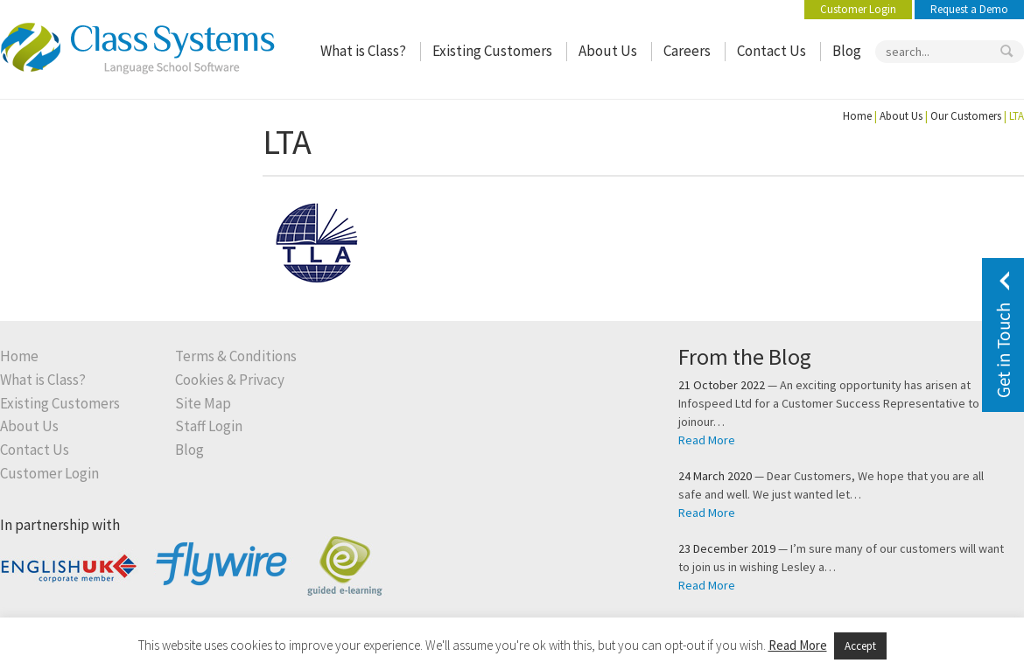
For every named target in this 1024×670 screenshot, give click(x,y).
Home (857, 115)
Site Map (203, 403)
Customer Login (858, 9)
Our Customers (965, 115)
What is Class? (363, 51)
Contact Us (771, 51)
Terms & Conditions (236, 356)
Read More (706, 440)
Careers (687, 51)
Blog (846, 51)
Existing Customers (492, 51)
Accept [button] (860, 646)
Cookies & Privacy (229, 380)
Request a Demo (969, 9)
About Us (608, 51)
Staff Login (208, 426)
